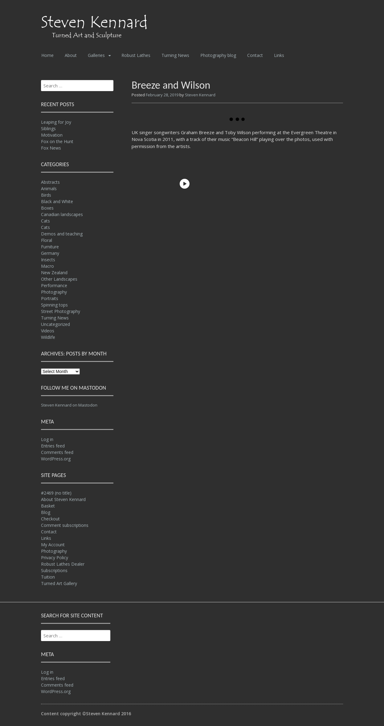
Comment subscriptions (64, 525)
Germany (50, 253)
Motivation (52, 135)
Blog (45, 512)
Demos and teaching (62, 234)
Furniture (50, 247)
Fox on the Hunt (57, 141)
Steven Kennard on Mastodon (69, 405)
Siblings (48, 128)
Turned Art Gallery (59, 583)
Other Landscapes (59, 279)
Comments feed (57, 452)
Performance (54, 285)
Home (47, 55)
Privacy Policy (54, 557)
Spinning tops (54, 305)
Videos (47, 331)
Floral (46, 240)
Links (279, 55)
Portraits (49, 298)
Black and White (57, 201)
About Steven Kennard (63, 499)
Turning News (175, 55)
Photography (54, 292)
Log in (47, 439)
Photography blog (218, 55)
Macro (47, 266)
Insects (48, 260)
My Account (53, 545)
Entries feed (53, 446)
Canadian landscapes (62, 214)
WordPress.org (56, 459)
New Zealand (54, 272)
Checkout (50, 519)
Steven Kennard (200, 95)
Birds (46, 195)
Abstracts (50, 182)
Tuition (48, 577)
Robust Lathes (135, 55)
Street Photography (60, 311)
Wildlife (48, 337)
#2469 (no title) (56, 493)
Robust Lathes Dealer (62, 564)
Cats (45, 221)
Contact (255, 55)
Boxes (47, 208)
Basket (48, 506)
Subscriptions (54, 570)
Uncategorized (55, 324)
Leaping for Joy (56, 122)
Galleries (96, 55)
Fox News (51, 148)
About (71, 55)
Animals (49, 188)
